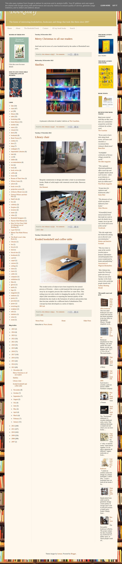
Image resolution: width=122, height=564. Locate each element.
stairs (12, 127)
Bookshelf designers (17, 218)
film (12, 282)
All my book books (59, 28)
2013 (13, 367)
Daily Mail (101, 195)
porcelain (14, 301)
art (12, 111)
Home (9, 28)
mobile (13, 125)
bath (12, 154)
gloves (13, 285)
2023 (13, 335)
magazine (14, 293)
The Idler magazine (104, 161)
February (16, 418)
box (12, 202)
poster (13, 303)
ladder (13, 159)
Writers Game (15, 181)
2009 (13, 435)
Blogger (73, 554)
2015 (13, 361)
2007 (13, 442)
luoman (59, 554)
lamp (12, 146)
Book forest (111, 520)
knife (12, 287)
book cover (14, 186)
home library (15, 122)
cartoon (13, 263)
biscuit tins (14, 252)
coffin (13, 173)
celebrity (14, 204)
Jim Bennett (44, 187)
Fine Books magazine (105, 184)
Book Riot (101, 148)
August (15, 399)
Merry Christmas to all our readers (53, 38)
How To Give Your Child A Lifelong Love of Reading (19, 225)
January (16, 422)
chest (12, 269)
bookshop (14, 119)
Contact (45, 28)
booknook (14, 255)
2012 (13, 426)
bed (12, 165)
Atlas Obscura (102, 208)
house (13, 176)
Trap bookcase (111, 435)
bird (12, 250)
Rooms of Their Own (18, 178)
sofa (12, 311)
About (18, 28)
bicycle (13, 247)
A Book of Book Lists (18, 192)
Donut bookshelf (111, 395)
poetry (13, 298)
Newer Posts (39, 321)
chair (41, 230)
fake (12, 106)
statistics (13, 314)
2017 (13, 354)
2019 (13, 348)
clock (12, 271)
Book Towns (15, 138)
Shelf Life (14, 199)
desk (12, 133)
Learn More (105, 5)
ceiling (13, 266)
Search (72, 28)
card (12, 258)
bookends (14, 135)
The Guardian (74, 121)
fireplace (14, 207)
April (15, 412)
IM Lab (42, 306)
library (13, 114)
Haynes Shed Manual (18, 221)
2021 (13, 342)
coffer (13, 274)
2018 (13, 351)
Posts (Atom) (48, 324)
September (16, 396)
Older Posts (87, 321)
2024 (13, 332)
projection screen (16, 189)
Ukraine (13, 242)
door (12, 143)
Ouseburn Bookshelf (111, 492)
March (15, 415)
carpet (13, 260)
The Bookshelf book (31, 28)
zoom (13, 320)
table (41, 315)
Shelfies (39, 64)
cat (12, 157)
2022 (13, 338)
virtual (13, 130)
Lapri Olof (14, 230)
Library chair (42, 137)
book (12, 168)
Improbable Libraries (18, 151)
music (13, 212)
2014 (13, 364)
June (15, 406)
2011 (13, 429)
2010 (13, 432)
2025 (13, 329)
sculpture (14, 309)
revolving (14, 306)
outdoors (14, 295)
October (16, 393)
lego (12, 290)
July (14, 403)
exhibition (14, 279)
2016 (13, 358)
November (16, 390)
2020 (13, 345)
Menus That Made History (19, 232)
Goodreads (101, 228)
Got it (114, 5)
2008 (13, 438)
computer (14, 277)
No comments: (60, 54)
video (13, 215)
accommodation (16, 162)
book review (15, 170)
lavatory (13, 210)
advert (13, 184)
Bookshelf (23, 11)
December (16, 370)
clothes (13, 141)
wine (12, 317)
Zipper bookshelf (111, 360)
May (15, 409)
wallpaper (14, 149)
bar (12, 244)
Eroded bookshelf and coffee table (53, 239)
